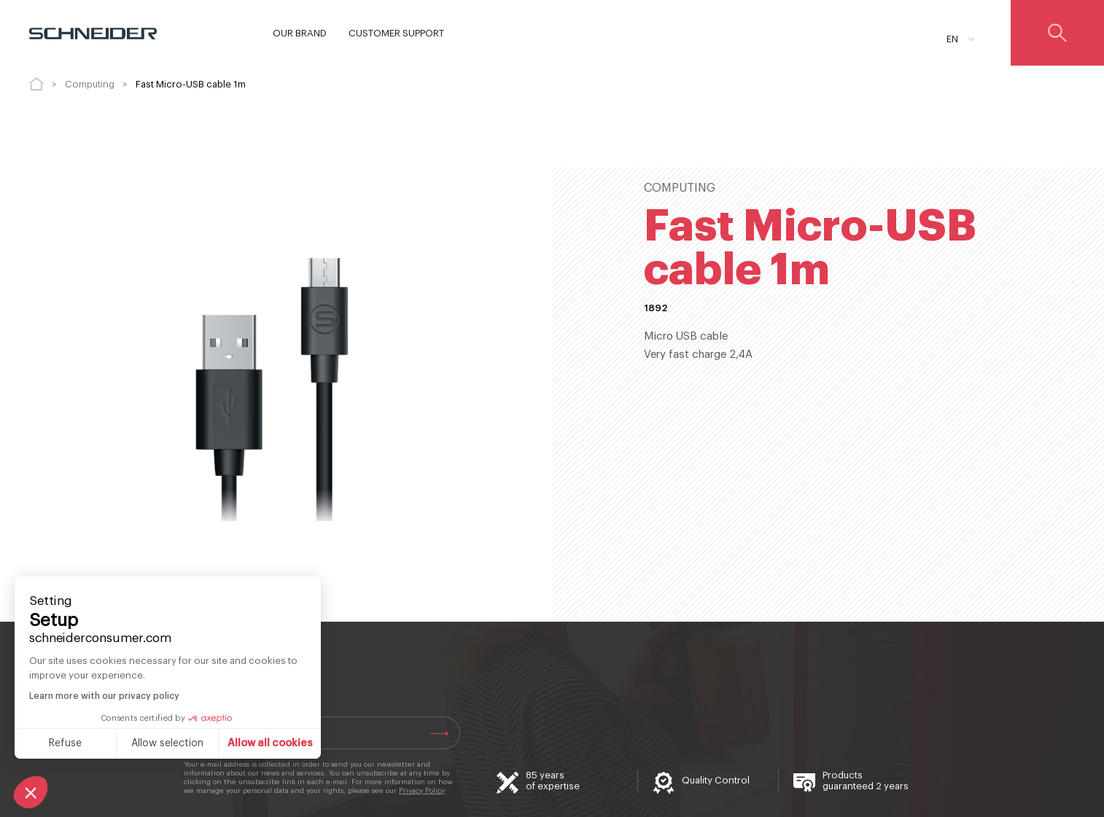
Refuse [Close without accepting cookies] (65, 743)
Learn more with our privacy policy (104, 696)
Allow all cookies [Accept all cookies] (270, 743)
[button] (30, 792)
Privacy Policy (422, 790)
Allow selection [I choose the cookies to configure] (167, 743)
